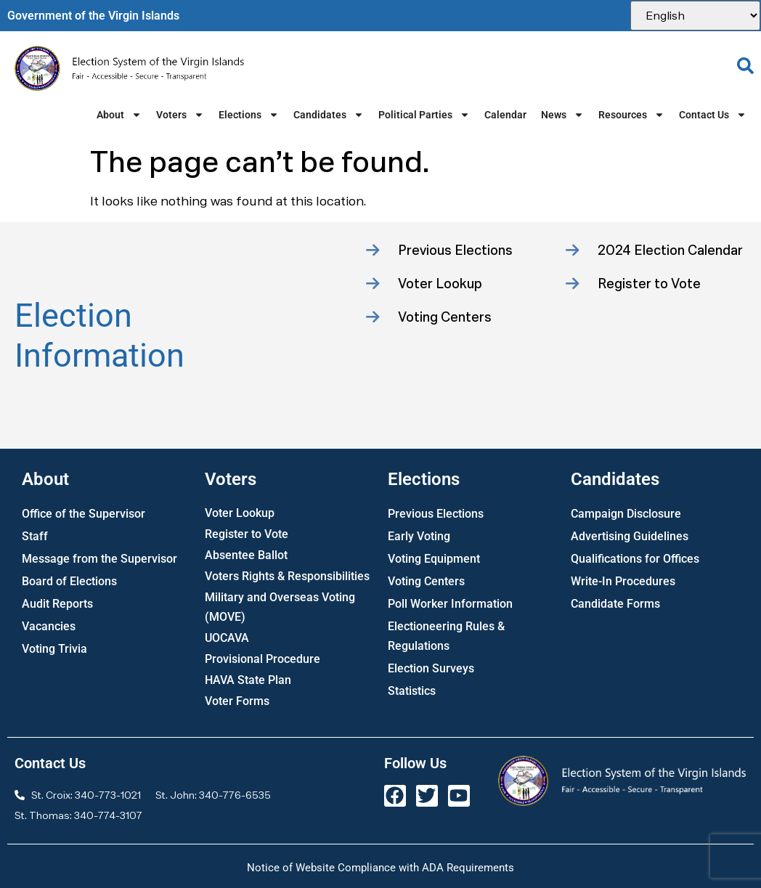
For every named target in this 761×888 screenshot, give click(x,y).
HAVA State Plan (248, 680)
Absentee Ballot (246, 555)
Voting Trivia (54, 649)
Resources (631, 114)
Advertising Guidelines (629, 536)
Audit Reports (57, 604)
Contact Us (712, 114)
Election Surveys (431, 668)
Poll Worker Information (450, 604)
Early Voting (419, 536)
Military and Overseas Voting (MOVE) (280, 607)
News (562, 114)
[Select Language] (695, 15)
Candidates (328, 114)
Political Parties (424, 114)
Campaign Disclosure (626, 514)
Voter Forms (237, 701)
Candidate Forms (615, 604)
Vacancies (49, 626)
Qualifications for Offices (635, 559)
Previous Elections (436, 514)
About (119, 114)
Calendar (505, 115)
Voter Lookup (239, 513)
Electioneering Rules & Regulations (446, 636)
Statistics (412, 691)
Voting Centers (426, 581)
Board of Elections (69, 581)
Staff (35, 536)
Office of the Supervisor (83, 514)
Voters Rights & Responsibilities (287, 576)
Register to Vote (246, 534)
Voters (180, 114)
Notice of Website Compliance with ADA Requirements (380, 867)
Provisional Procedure (262, 659)
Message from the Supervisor (99, 559)
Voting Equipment (434, 559)
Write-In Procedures (623, 581)
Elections (249, 114)
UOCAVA (227, 638)
